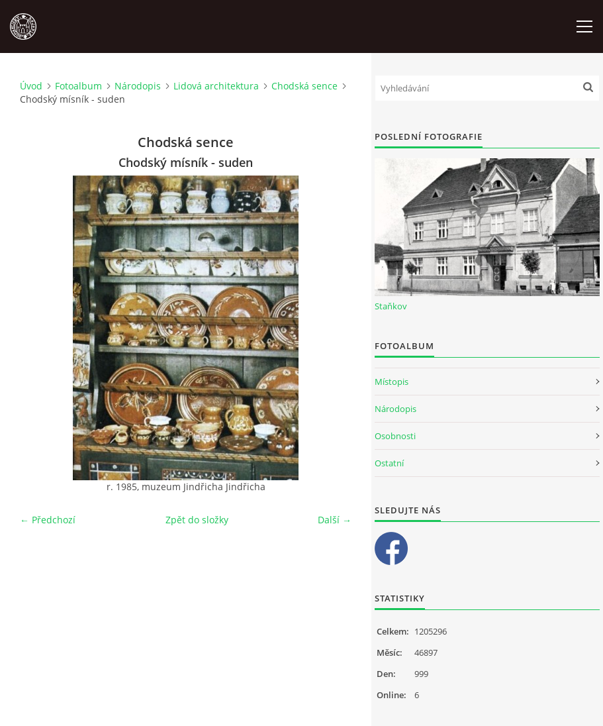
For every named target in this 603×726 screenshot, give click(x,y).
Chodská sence (304, 85)
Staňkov (391, 306)
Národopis (138, 85)
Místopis (391, 382)
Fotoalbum (78, 85)
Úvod (31, 85)
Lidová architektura (216, 85)
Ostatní (389, 463)
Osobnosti (395, 436)
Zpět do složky (196, 519)
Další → (334, 519)
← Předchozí (47, 519)
